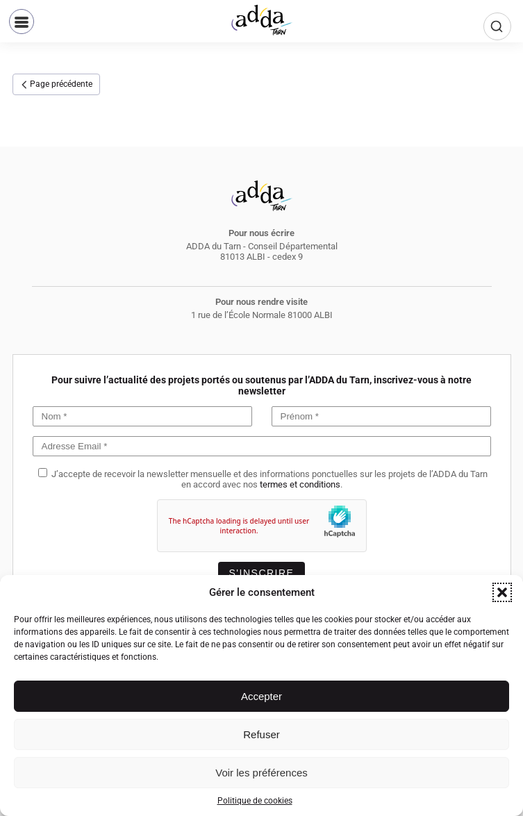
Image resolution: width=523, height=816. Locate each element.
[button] (502, 592)
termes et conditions (300, 484)
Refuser (261, 734)
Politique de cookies (254, 801)
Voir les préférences (261, 772)
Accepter (261, 696)
